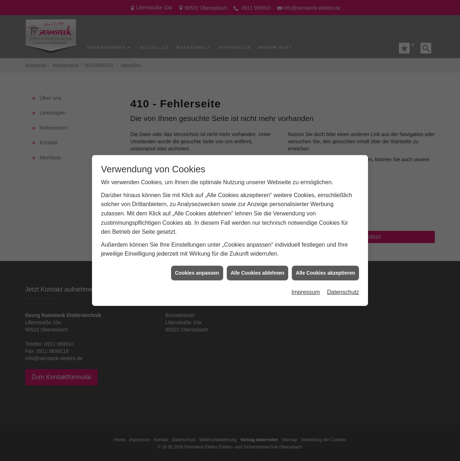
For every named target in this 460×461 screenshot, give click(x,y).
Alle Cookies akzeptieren (325, 267)
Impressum (305, 287)
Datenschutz (343, 287)
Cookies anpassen (197, 267)
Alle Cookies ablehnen (257, 267)
